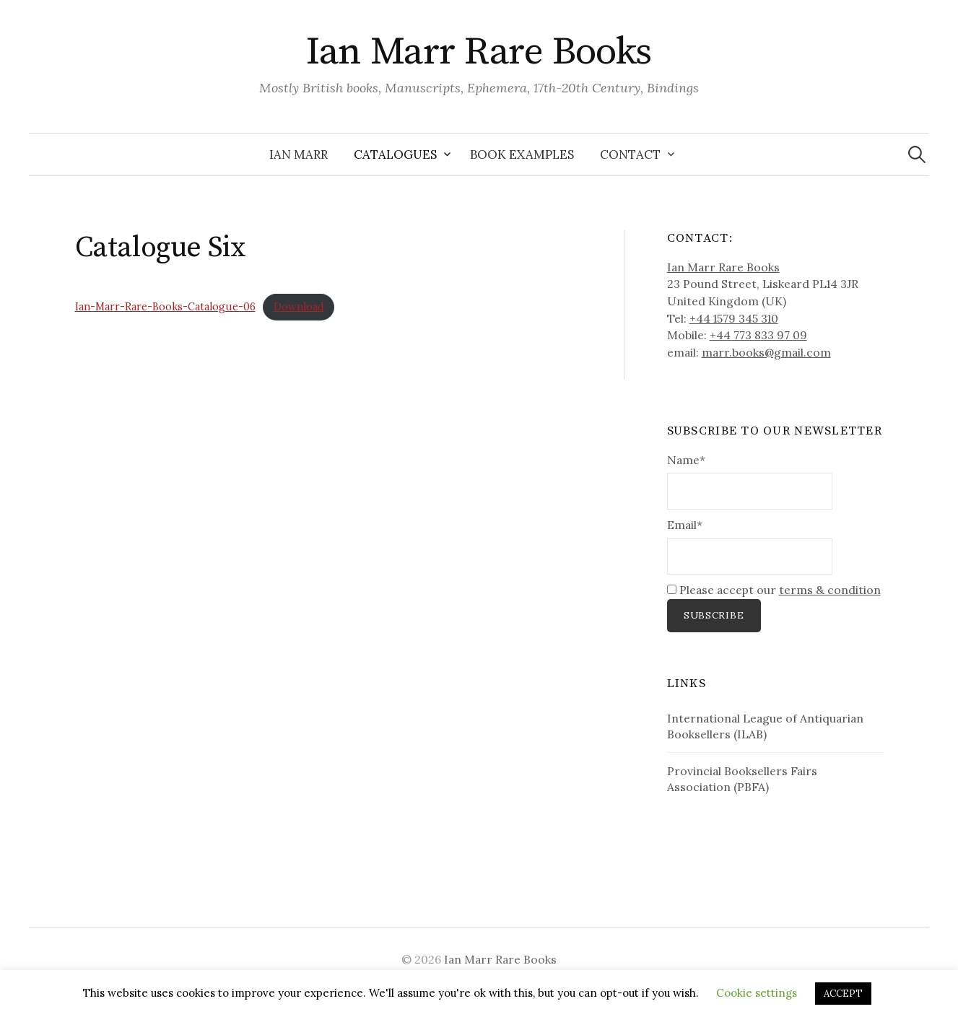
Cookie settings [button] (756, 993)
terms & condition (830, 589)
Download (299, 306)
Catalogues (395, 154)
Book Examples (522, 154)
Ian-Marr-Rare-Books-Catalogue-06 (165, 306)
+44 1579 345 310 (733, 318)
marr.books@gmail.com (766, 352)
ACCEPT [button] (843, 993)
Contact (630, 154)
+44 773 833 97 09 (758, 335)
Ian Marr (298, 154)
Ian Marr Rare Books (479, 52)
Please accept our (774, 589)
